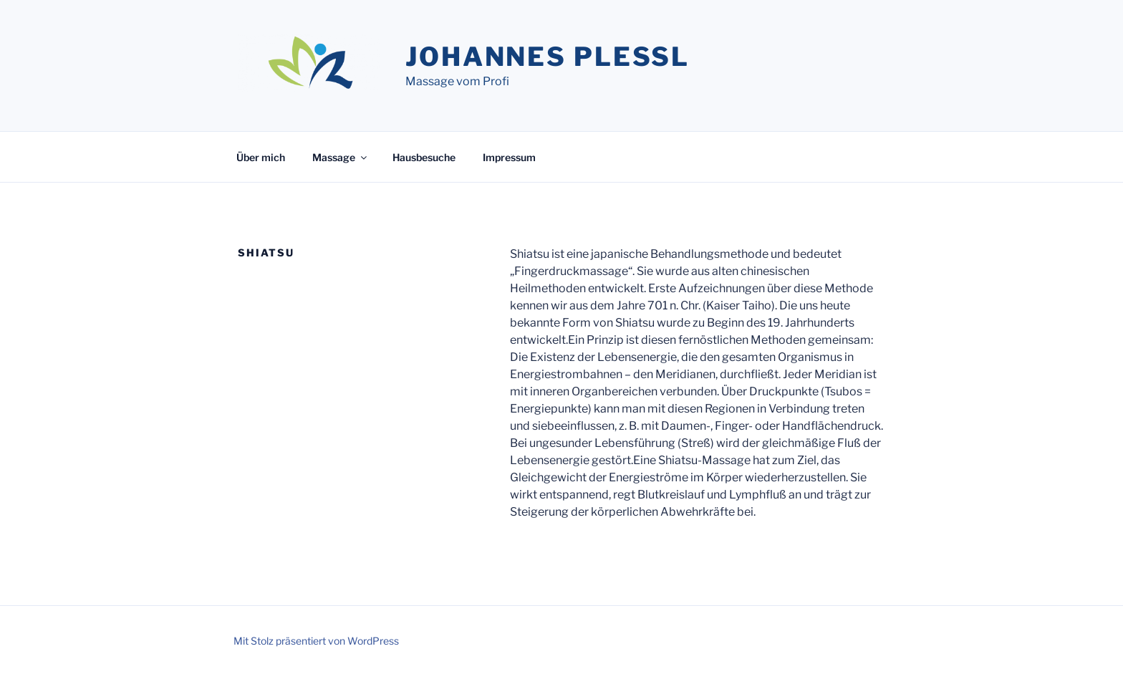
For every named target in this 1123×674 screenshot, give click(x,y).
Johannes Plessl (547, 56)
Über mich (260, 157)
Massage (340, 157)
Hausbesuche (424, 157)
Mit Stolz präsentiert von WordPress (316, 641)
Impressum (509, 157)
